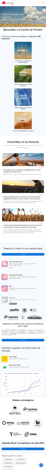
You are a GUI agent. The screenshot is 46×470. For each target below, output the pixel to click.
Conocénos (23, 340)
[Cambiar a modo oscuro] (39, 3)
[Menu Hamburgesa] (43, 3)
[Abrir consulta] (41, 465)
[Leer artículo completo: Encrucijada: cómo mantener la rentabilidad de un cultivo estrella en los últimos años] (23, 165)
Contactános (23, 449)
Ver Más (23, 254)
